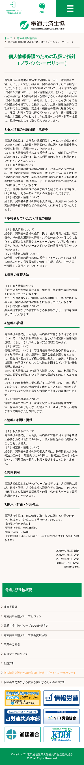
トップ (8, 38)
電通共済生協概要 (27, 38)
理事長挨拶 (10, 606)
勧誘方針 (9, 663)
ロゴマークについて (16, 653)
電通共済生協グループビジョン (22, 616)
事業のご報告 (12, 644)
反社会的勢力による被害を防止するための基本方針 (35, 682)
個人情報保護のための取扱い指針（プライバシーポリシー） (40, 672)
